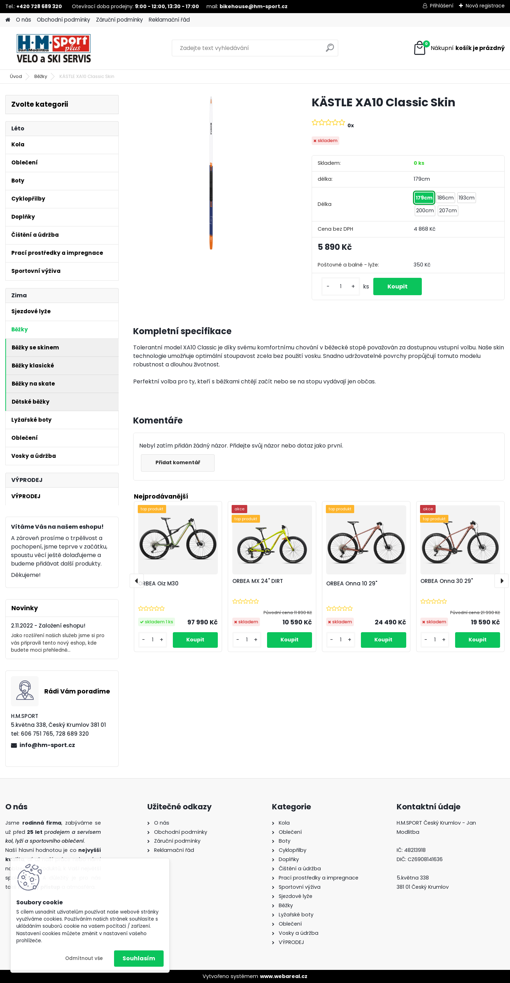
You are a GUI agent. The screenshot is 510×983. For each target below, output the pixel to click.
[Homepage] (7, 20)
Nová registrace (485, 5)
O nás (23, 19)
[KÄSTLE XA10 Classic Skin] (211, 173)
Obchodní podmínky (63, 19)
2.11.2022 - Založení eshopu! (48, 625)
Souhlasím (139, 958)
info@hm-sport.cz (47, 745)
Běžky (40, 76)
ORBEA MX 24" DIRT (257, 581)
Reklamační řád (169, 19)
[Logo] (54, 48)
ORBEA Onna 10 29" (351, 583)
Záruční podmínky (119, 19)
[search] (330, 50)
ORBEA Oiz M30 (158, 583)
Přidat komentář (177, 462)
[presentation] (137, 581)
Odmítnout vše (84, 958)
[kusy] (341, 286)
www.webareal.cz (283, 976)
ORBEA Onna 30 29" (446, 581)
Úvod (16, 76)
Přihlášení (441, 5)
